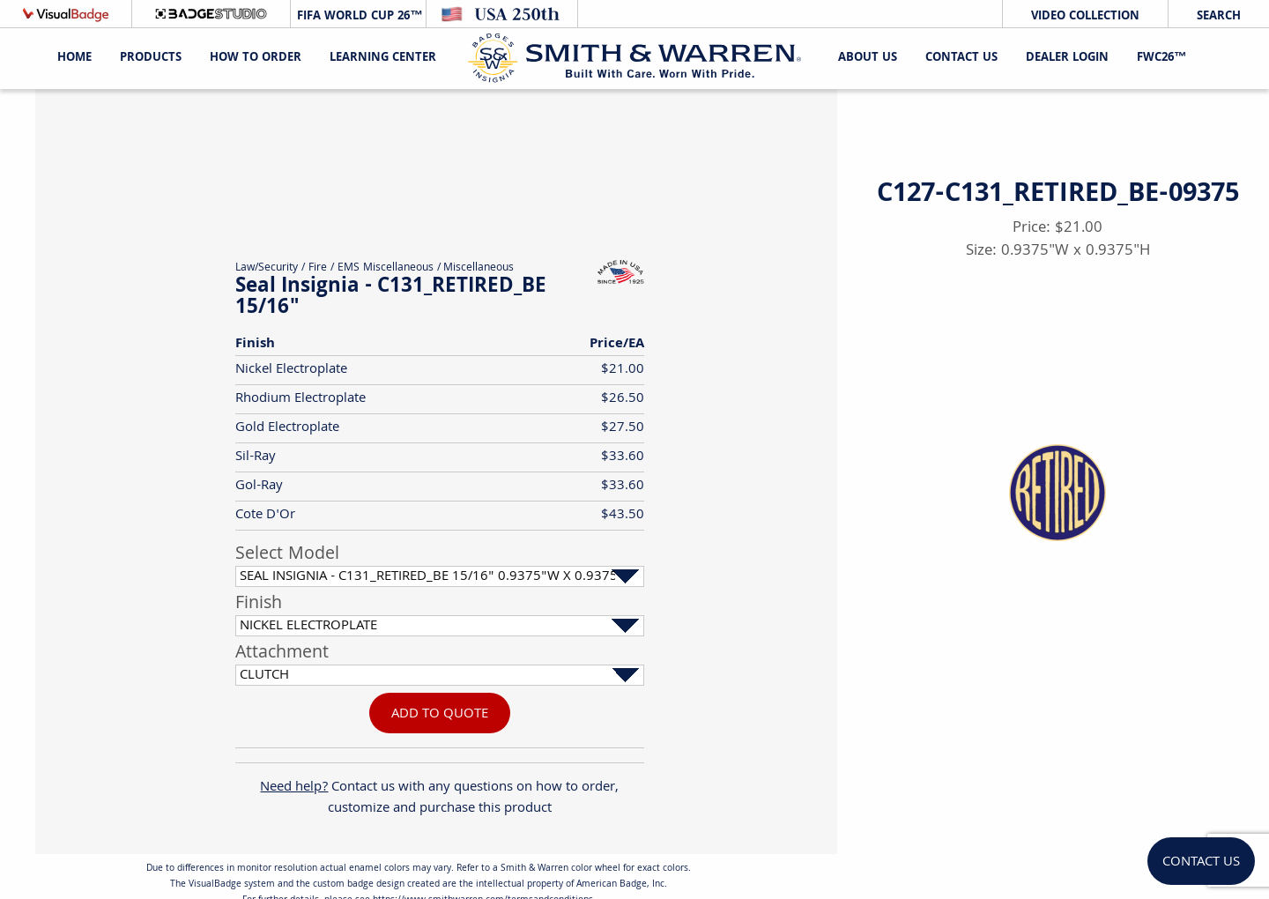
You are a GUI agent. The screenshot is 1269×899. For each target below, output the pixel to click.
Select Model (287, 555)
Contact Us (961, 58)
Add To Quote (439, 714)
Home (74, 58)
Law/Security (266, 268)
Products (151, 58)
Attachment (282, 654)
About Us (867, 58)
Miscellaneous (478, 268)
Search (1219, 16)
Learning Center (383, 58)
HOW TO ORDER (255, 58)
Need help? (294, 787)
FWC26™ (1161, 58)
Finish (258, 604)
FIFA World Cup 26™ (357, 16)
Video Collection (1085, 16)
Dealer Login (1067, 58)
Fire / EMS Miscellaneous (371, 268)
